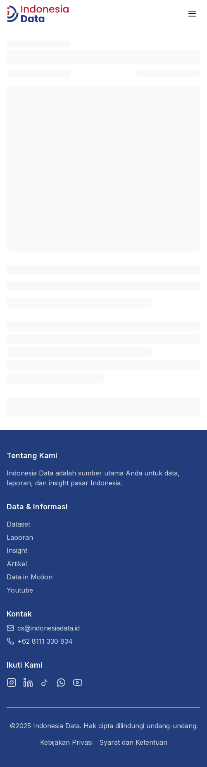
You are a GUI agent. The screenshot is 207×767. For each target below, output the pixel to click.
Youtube (20, 590)
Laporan (20, 537)
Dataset (18, 524)
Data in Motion (29, 577)
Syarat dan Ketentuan (133, 742)
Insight (17, 550)
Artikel (17, 564)
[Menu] (192, 13)
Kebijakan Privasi (66, 742)
